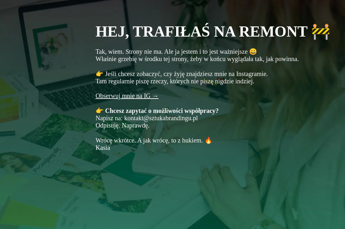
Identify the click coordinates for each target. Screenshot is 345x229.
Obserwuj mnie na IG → (127, 95)
